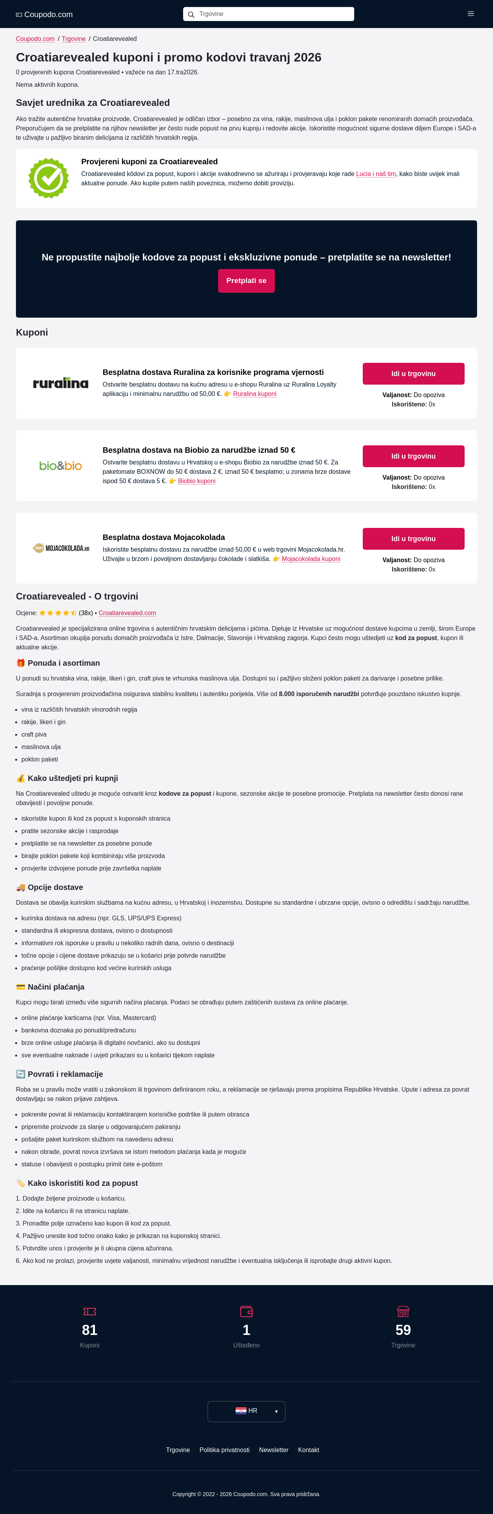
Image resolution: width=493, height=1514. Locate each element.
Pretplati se (246, 280)
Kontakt (308, 1450)
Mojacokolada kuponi (311, 559)
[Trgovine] (277, 14)
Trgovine (74, 38)
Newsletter (274, 1450)
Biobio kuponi (196, 481)
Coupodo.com (44, 14)
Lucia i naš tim (376, 174)
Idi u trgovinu (414, 374)
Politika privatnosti (224, 1450)
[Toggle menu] (471, 14)
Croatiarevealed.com (127, 613)
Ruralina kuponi (254, 393)
